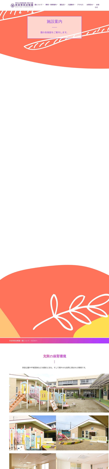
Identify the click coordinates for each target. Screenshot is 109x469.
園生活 (62, 4)
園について (38, 4)
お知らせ (97, 5)
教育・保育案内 (51, 4)
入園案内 (71, 4)
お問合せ (90, 4)
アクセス (80, 4)
